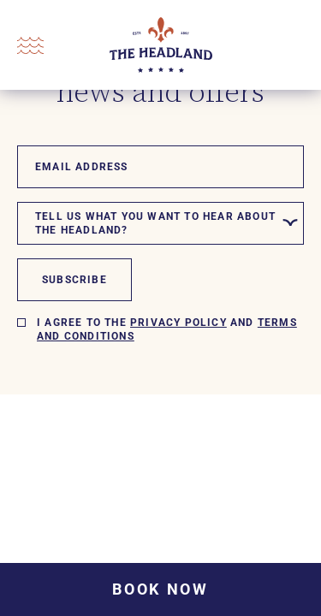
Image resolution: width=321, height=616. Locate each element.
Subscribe (74, 280)
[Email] (160, 166)
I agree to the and (167, 329)
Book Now (160, 589)
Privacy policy (178, 323)
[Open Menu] (30, 46)
